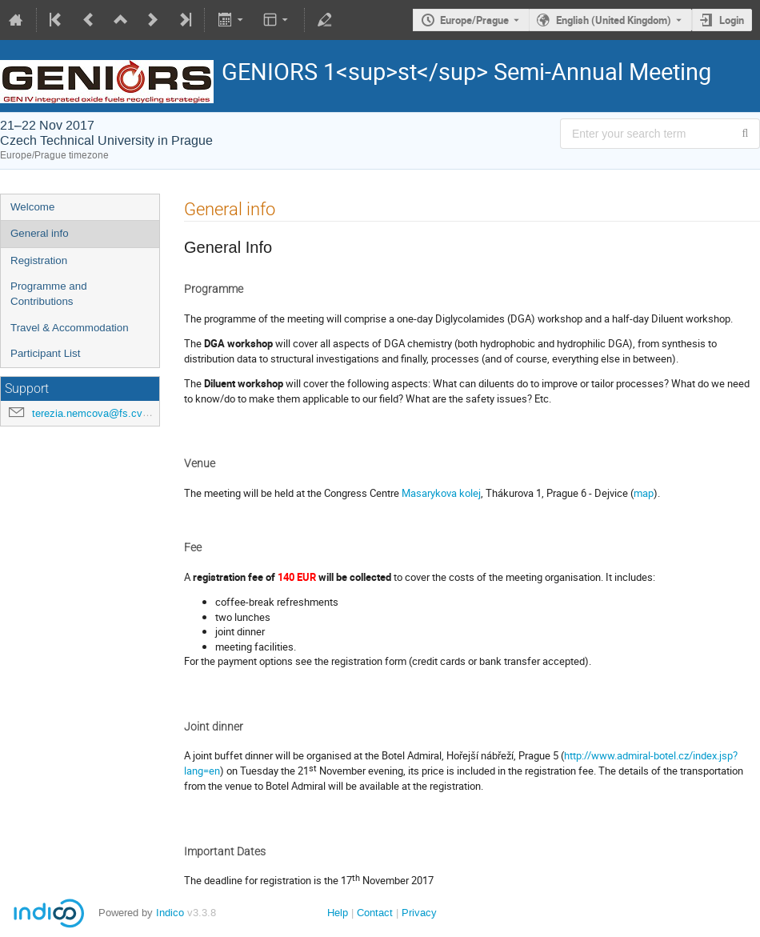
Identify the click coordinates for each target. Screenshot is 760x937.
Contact (375, 912)
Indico (170, 912)
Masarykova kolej (441, 493)
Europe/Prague (474, 20)
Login (731, 20)
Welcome (32, 207)
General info (39, 233)
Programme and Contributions (48, 293)
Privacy (419, 912)
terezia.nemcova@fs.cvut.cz (99, 413)
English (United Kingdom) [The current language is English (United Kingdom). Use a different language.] (613, 20)
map (644, 493)
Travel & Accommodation (69, 328)
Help (337, 912)
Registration (38, 260)
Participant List (45, 353)
